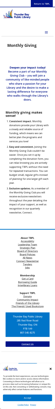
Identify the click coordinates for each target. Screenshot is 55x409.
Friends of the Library (27, 303)
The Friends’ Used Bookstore (27, 306)
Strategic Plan (27, 247)
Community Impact (27, 299)
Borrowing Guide (27, 282)
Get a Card (27, 278)
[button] (50, 368)
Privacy (33, 405)
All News (27, 257)
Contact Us (28, 344)
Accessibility (27, 241)
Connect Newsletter (27, 261)
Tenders (27, 264)
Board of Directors (27, 251)
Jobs (27, 267)
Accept (27, 397)
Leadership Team (27, 244)
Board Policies (27, 254)
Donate (27, 296)
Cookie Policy (23, 405)
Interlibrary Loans (27, 285)
